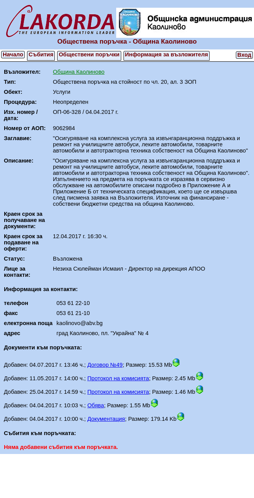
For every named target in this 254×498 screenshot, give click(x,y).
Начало (13, 54)
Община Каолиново (79, 72)
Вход (244, 55)
